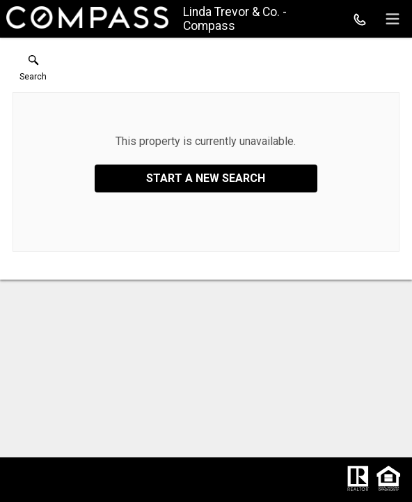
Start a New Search (205, 178)
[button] (33, 71)
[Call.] (359, 19)
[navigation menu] (392, 19)
